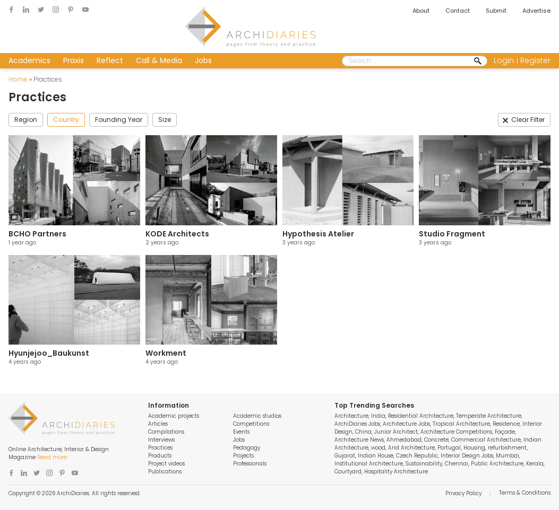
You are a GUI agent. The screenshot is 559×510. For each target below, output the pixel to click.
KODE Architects (177, 233)
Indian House (375, 456)
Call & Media (159, 60)
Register (535, 60)
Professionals (249, 464)
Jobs (203, 60)
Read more (52, 457)
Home (18, 79)
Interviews (161, 440)
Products (159, 456)
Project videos (166, 464)
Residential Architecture (420, 416)
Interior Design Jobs (467, 456)
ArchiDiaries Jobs (357, 424)
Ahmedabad (404, 440)
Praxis (73, 60)
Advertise (536, 10)
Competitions (251, 424)
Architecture (351, 416)
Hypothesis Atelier (318, 233)
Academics (29, 60)
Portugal (449, 448)
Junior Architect (396, 432)
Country (66, 119)
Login (504, 60)
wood (378, 448)
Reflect (110, 60)
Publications (165, 472)
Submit (496, 10)
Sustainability (424, 464)
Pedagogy (246, 448)
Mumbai (507, 456)
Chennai (456, 464)
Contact (457, 10)
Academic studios (257, 416)
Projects (243, 456)
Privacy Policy (463, 493)
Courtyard (348, 472)
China (363, 432)
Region (25, 119)
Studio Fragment (452, 233)
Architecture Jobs (406, 424)
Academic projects (173, 416)
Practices (160, 448)
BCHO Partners (37, 233)
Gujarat (344, 456)
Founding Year (118, 119)
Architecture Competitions (456, 432)
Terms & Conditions (525, 493)
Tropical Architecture (461, 424)
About (420, 10)
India (378, 416)
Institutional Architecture (368, 464)
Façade (505, 432)
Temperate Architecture (488, 416)
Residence (506, 424)
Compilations (166, 432)
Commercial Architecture (486, 440)
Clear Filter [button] (528, 119)
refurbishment (507, 448)
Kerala (535, 464)
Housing (474, 448)
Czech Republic (417, 456)
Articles (158, 424)
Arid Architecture (411, 448)
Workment (165, 353)
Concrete (436, 440)
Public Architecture (497, 464)
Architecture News (359, 440)
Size (164, 119)
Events (241, 432)
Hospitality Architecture (396, 472)
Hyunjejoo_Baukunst (48, 353)
